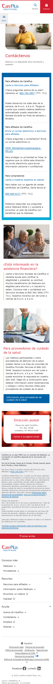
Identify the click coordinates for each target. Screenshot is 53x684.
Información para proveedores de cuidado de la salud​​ (24, 398)
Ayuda (26, 606)
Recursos (26, 578)
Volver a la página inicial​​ (26, 436)
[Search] (35, 6)
